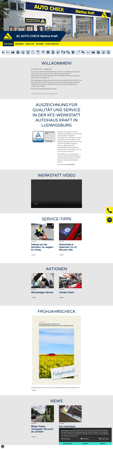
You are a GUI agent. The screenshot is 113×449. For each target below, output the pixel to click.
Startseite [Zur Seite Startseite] (8, 44)
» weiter (33, 255)
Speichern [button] (85, 443)
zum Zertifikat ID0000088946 (66, 164)
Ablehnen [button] (103, 443)
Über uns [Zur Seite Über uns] (30, 44)
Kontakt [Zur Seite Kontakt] (40, 44)
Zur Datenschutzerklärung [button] (69, 436)
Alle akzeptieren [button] (67, 443)
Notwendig (66, 439)
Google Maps (104, 439)
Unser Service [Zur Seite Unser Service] (52, 44)
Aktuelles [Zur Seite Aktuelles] (19, 44)
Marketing (84, 439)
